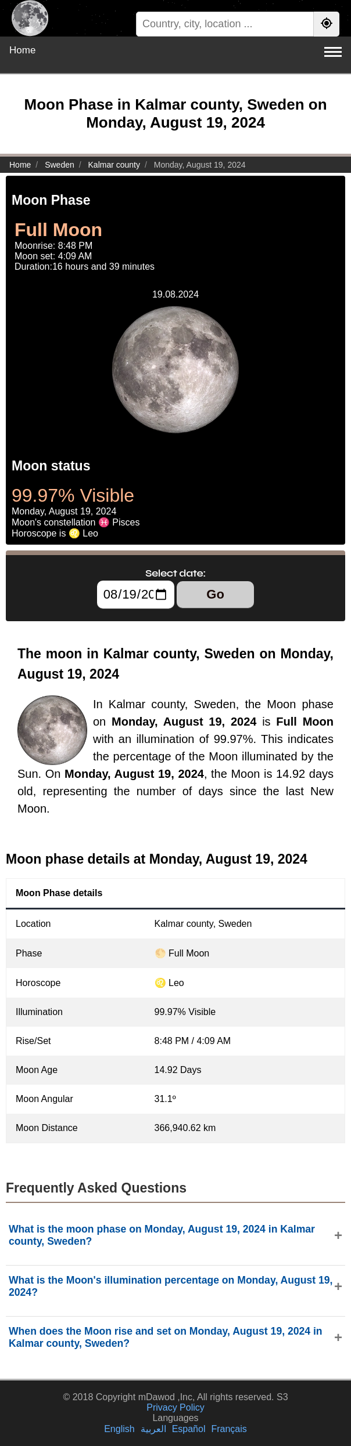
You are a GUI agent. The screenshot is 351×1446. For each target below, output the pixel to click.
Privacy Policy (175, 1407)
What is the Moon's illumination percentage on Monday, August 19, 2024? (170, 1286)
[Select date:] (135, 594)
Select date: (175, 573)
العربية (153, 1429)
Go (215, 594)
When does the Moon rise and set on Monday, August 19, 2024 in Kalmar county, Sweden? (166, 1337)
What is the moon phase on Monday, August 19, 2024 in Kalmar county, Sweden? (162, 1235)
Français (228, 1429)
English (119, 1429)
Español (189, 1429)
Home (22, 50)
